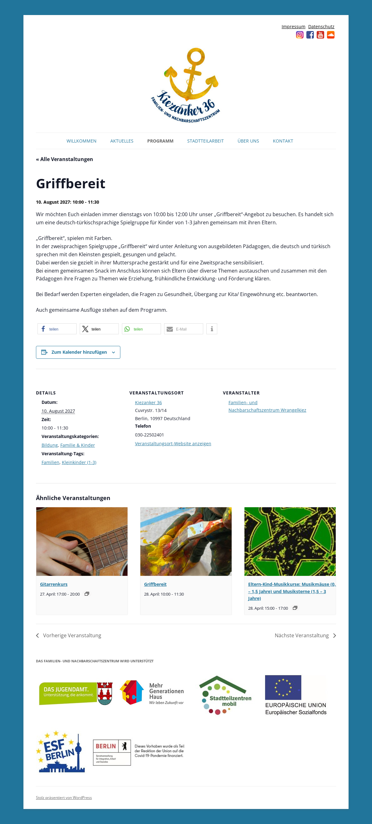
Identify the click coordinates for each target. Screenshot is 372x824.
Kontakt (283, 141)
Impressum (293, 26)
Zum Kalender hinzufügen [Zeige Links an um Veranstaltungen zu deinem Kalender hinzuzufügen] (79, 352)
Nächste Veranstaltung (302, 635)
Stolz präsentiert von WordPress (64, 797)
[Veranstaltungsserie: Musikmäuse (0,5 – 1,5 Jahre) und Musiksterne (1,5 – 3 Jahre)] (295, 608)
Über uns (248, 141)
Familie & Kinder (77, 445)
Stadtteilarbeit (205, 141)
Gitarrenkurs (54, 584)
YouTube (320, 35)
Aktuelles (121, 141)
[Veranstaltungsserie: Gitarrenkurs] (87, 594)
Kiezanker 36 (148, 402)
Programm (160, 141)
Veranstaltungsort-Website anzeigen (173, 443)
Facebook (310, 35)
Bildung (50, 445)
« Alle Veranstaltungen (64, 159)
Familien (50, 462)
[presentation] (82, 541)
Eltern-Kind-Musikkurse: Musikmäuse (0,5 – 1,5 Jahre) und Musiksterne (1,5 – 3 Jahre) (293, 591)
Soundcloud (330, 35)
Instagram (300, 35)
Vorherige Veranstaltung (71, 635)
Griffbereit (155, 584)
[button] (57, 328)
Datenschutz (321, 26)
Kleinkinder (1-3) (79, 462)
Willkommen (82, 141)
